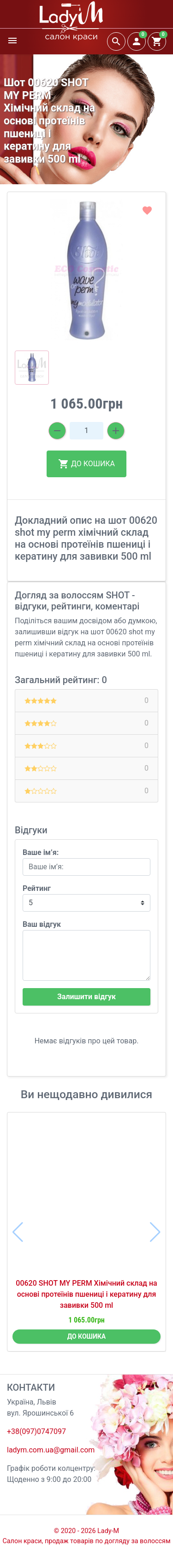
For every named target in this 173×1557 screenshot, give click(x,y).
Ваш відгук (42, 924)
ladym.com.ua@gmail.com (51, 1450)
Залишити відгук (86, 996)
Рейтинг (37, 888)
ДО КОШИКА (86, 463)
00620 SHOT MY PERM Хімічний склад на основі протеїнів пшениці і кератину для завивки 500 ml (86, 1294)
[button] (87, 333)
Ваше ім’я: (41, 852)
